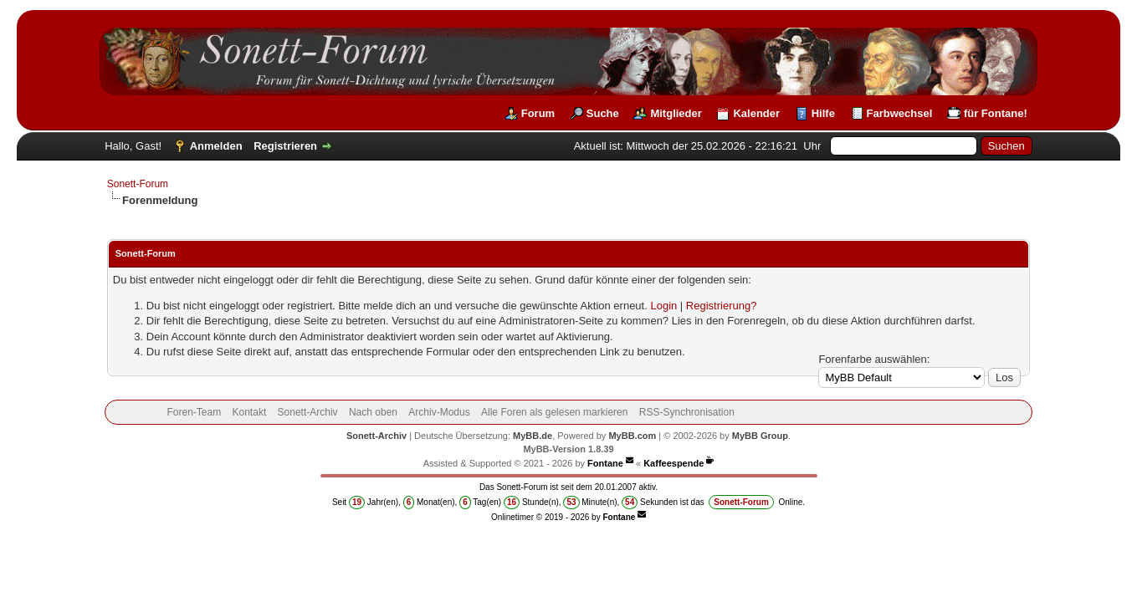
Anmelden (216, 146)
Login (663, 305)
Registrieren (285, 146)
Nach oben (373, 412)
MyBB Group (760, 436)
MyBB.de (532, 436)
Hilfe (823, 113)
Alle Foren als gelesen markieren (554, 412)
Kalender (756, 113)
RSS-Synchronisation (687, 412)
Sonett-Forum (137, 184)
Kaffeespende (673, 463)
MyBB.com (632, 436)
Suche (602, 113)
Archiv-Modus (438, 412)
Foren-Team (193, 412)
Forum (538, 113)
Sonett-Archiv (308, 412)
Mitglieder (675, 113)
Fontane (605, 463)
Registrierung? (721, 305)
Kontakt (250, 412)
